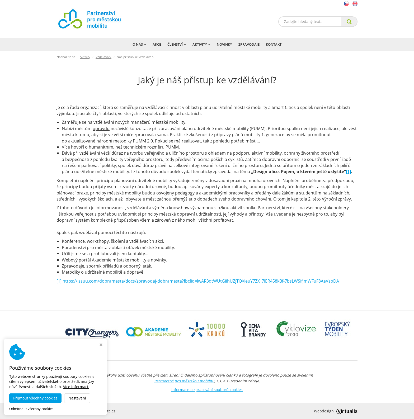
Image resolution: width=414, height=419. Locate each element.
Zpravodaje (249, 44)
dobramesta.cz (102, 410)
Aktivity (201, 44)
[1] (348, 171)
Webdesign (335, 410)
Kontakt (273, 44)
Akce (157, 44)
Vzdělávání (103, 57)
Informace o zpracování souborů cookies (207, 389)
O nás (139, 44)
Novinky (224, 44)
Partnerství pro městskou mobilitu (184, 380)
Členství (176, 44)
